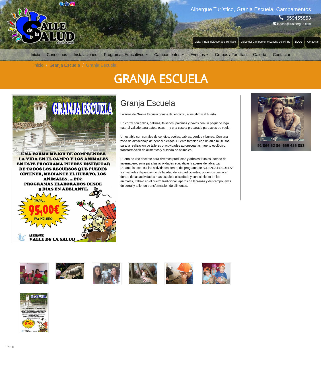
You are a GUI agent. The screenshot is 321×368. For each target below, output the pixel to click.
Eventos (199, 54)
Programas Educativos (126, 54)
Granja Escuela (64, 65)
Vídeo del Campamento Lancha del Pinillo (265, 41)
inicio (38, 65)
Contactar (313, 41)
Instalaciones (85, 54)
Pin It (10, 347)
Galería (259, 54)
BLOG (298, 41)
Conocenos (57, 54)
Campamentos (169, 54)
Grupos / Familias (230, 54)
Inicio (35, 54)
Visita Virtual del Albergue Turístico (215, 41)
